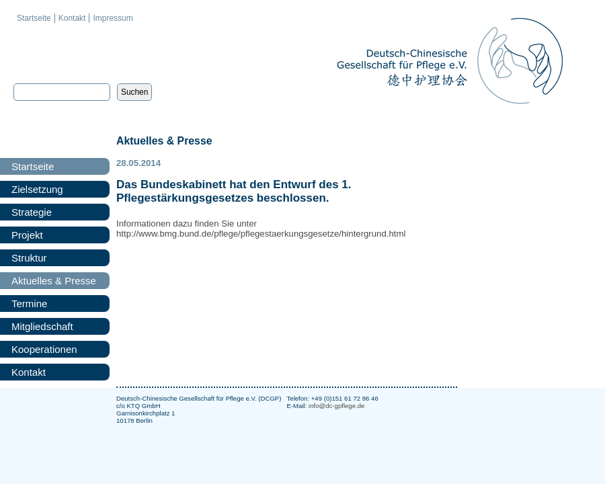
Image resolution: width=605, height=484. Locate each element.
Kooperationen (44, 349)
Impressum (112, 18)
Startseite (34, 18)
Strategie (31, 212)
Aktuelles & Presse (53, 280)
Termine (29, 303)
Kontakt (72, 18)
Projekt (27, 235)
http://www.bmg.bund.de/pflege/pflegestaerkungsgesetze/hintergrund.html (260, 234)
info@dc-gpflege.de (336, 405)
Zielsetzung (37, 189)
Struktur (29, 258)
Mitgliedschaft (42, 326)
